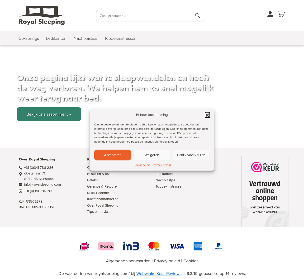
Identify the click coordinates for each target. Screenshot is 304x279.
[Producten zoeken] (197, 15)
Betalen (93, 180)
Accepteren (113, 154)
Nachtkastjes (165, 180)
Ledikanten (164, 173)
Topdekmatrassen (169, 186)
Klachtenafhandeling (103, 198)
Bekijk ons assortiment (47, 114)
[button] (207, 114)
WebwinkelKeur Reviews (158, 273)
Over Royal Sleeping (103, 205)
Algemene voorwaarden (128, 261)
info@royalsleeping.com (42, 184)
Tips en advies (98, 211)
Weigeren (152, 154)
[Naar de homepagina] (42, 15)
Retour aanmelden (101, 192)
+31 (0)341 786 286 (38, 167)
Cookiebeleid (142, 165)
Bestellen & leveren (101, 173)
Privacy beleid (162, 165)
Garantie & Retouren (103, 186)
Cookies (190, 261)
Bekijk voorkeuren (191, 154)
